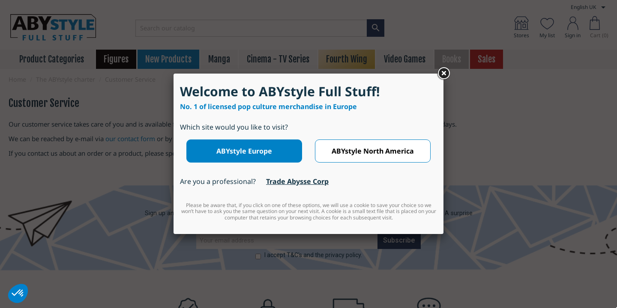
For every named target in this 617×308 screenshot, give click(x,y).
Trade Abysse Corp (297, 181)
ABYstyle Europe (244, 151)
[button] (18, 293)
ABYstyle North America (373, 151)
